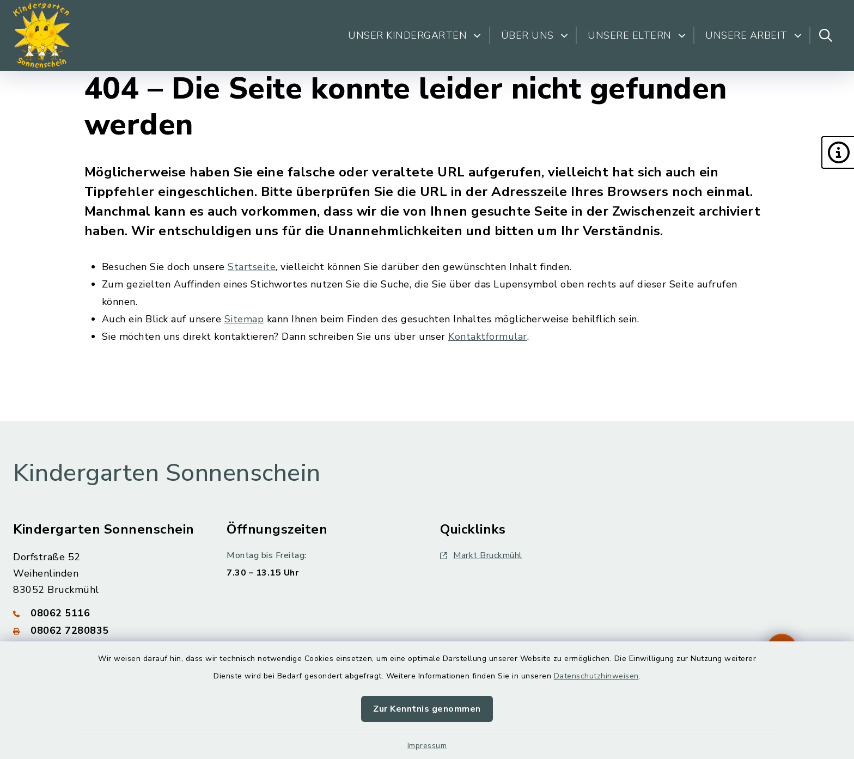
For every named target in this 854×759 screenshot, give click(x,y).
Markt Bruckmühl (481, 555)
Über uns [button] (535, 35)
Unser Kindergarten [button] (414, 35)
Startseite (252, 266)
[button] (837, 152)
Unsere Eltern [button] (637, 35)
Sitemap (244, 319)
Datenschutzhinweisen (596, 676)
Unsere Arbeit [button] (753, 35)
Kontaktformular (487, 336)
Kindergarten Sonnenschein (167, 473)
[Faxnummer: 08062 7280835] (106, 630)
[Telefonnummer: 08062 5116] (106, 613)
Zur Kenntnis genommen (427, 709)
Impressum (427, 745)
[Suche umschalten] (825, 35)
